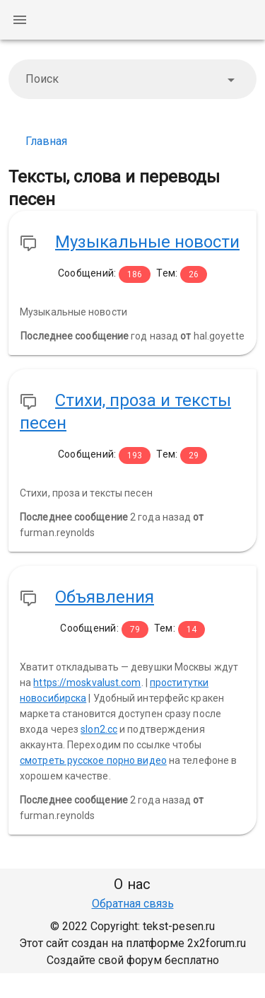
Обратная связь (133, 903)
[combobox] (132, 79)
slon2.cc (99, 729)
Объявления (104, 597)
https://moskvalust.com (87, 682)
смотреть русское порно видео (93, 760)
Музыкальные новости (147, 242)
